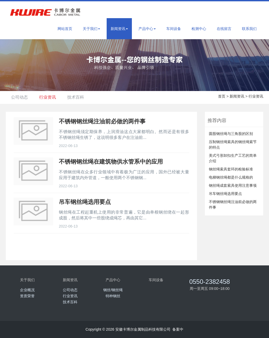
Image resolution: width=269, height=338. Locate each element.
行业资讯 (51, 97)
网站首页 (65, 29)
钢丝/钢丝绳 (113, 290)
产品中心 (147, 29)
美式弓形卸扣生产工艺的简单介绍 (233, 158)
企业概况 (27, 290)
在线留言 (224, 29)
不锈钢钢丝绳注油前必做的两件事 (233, 204)
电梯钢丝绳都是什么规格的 (231, 177)
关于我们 (91, 29)
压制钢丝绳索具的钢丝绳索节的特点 (233, 144)
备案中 (177, 329)
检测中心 (199, 29)
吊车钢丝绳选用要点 (225, 193)
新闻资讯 (119, 29)
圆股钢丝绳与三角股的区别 (231, 134)
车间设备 (173, 29)
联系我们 (249, 29)
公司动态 (20, 97)
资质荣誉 (27, 296)
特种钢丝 (113, 296)
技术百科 (82, 97)
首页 (221, 96)
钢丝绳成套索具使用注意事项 (233, 185)
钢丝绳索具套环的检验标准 (231, 169)
